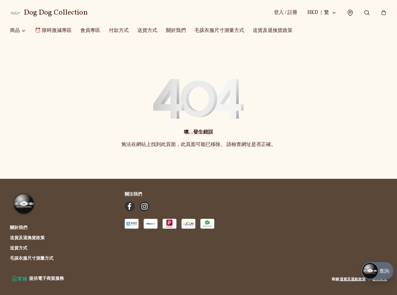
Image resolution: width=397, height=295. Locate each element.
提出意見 (379, 279)
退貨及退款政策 (353, 279)
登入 (285, 13)
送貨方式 (147, 31)
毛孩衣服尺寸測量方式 (219, 31)
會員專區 (90, 31)
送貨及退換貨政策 (272, 31)
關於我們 (176, 31)
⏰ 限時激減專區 (53, 31)
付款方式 (119, 31)
